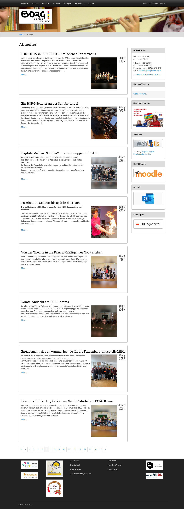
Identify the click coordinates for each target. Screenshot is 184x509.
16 (95, 449)
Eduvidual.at (113, 469)
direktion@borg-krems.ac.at (150, 71)
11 (69, 449)
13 (80, 449)
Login (162, 4)
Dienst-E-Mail (75, 469)
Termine (35, 4)
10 (64, 449)
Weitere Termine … (140, 94)
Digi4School (75, 465)
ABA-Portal (74, 461)
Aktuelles (24, 4)
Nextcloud (112, 461)
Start (21, 34)
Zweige (67, 4)
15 (90, 449)
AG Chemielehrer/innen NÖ (80, 474)
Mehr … (24, 75)
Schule (45, 4)
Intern (91, 4)
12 (74, 449)
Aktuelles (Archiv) (115, 465)
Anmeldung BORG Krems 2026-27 (146, 74)
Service (56, 4)
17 (101, 449)
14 (85, 449)
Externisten (79, 4)
